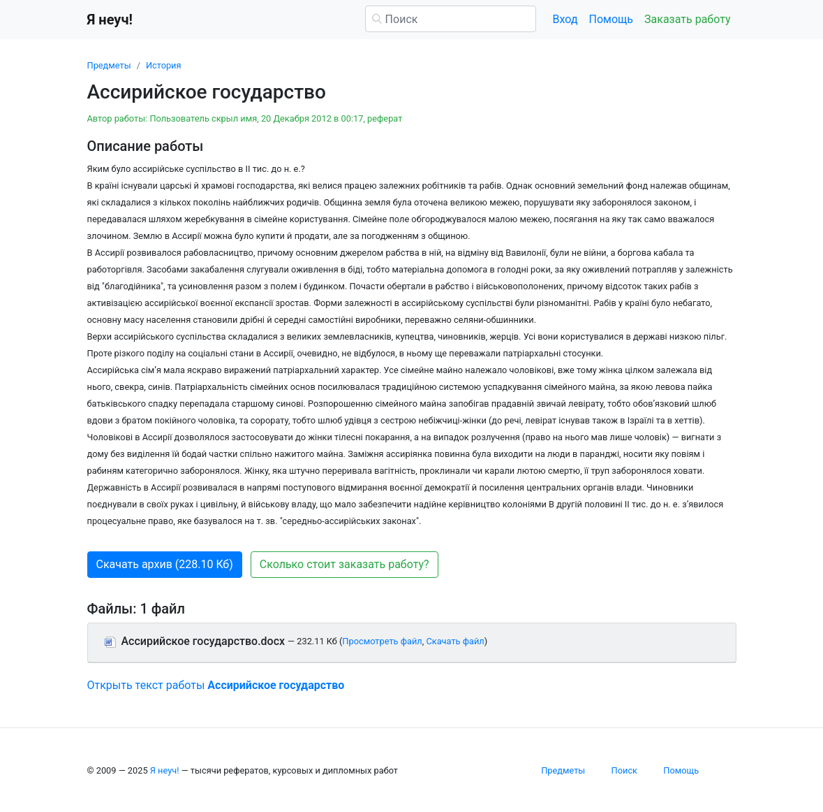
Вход (565, 19)
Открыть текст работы (216, 685)
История (163, 65)
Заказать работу (687, 19)
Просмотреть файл (382, 641)
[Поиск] (450, 19)
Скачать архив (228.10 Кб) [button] (164, 564)
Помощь (611, 19)
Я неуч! (164, 770)
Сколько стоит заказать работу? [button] (344, 564)
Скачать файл (455, 641)
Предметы (109, 65)
